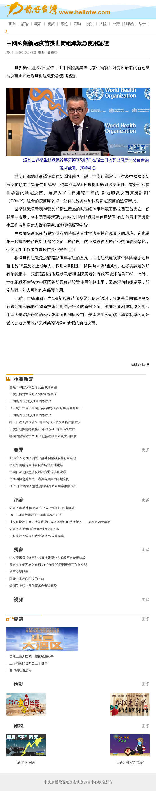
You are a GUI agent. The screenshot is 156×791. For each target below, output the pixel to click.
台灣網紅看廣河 (20, 670)
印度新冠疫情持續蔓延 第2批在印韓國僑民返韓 (42, 429)
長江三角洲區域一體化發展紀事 (31, 656)
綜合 (142, 23)
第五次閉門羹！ (20, 572)
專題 (64, 23)
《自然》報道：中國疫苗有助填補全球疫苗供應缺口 (45, 408)
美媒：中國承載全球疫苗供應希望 (33, 387)
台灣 (116, 23)
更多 (146, 449)
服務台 (129, 23)
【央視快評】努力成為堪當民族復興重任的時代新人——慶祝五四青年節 (59, 522)
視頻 (51, 23)
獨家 (38, 23)
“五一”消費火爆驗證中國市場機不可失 (35, 515)
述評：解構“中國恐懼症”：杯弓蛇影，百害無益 (42, 508)
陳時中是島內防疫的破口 (26, 579)
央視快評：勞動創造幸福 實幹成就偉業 (36, 536)
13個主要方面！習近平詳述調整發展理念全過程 (42, 458)
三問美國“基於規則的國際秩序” (30, 401)
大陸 (103, 23)
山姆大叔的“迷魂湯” (130, 762)
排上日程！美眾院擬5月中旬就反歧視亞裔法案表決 (45, 422)
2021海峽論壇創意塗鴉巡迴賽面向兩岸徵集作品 (43, 486)
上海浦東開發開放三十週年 (28, 663)
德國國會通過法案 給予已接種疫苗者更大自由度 (43, 436)
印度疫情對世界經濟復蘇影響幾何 (33, 394)
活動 (77, 23)
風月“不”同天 (26, 762)
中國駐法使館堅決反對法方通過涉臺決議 (37, 472)
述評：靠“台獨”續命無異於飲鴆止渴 (34, 529)
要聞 (12, 23)
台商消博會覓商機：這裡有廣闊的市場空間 (39, 479)
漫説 (90, 23)
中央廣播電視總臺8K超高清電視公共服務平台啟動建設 (47, 558)
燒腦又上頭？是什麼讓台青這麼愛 (33, 586)
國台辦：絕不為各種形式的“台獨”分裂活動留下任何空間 (48, 565)
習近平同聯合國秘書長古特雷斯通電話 (36, 465)
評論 (25, 23)
